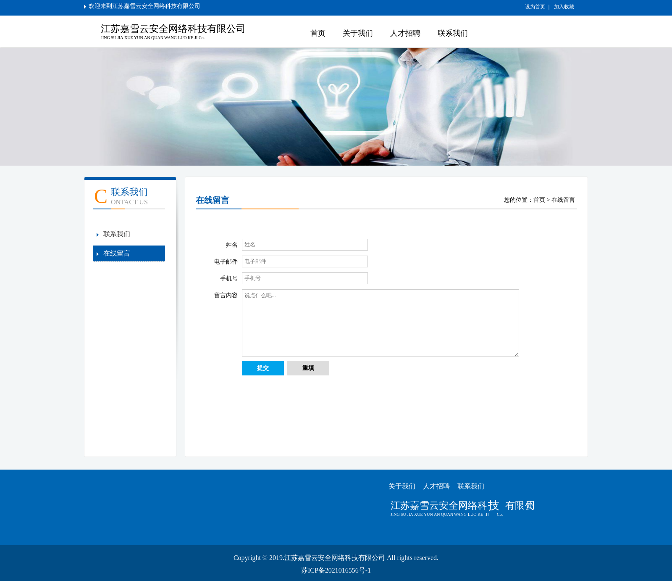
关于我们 (358, 33)
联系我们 (453, 33)
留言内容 (226, 295)
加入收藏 (563, 7)
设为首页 (535, 7)
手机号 (229, 278)
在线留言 (116, 253)
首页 (318, 33)
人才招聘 (405, 33)
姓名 (232, 245)
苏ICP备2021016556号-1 (336, 570)
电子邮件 (226, 262)
